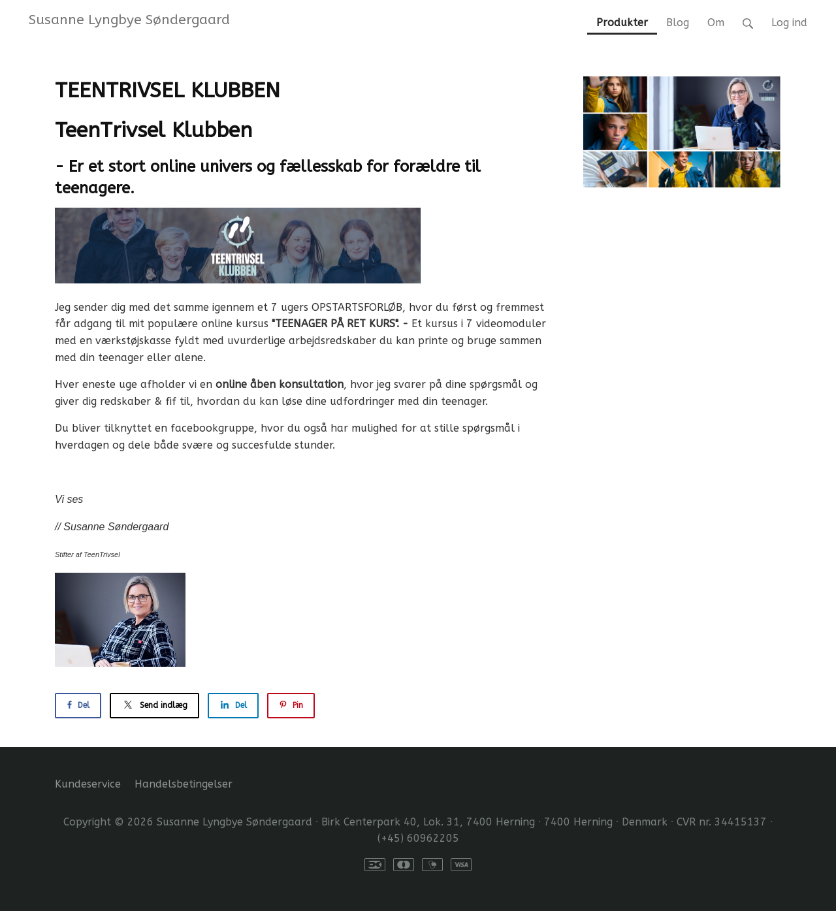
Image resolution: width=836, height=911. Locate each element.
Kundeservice (88, 784)
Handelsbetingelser (184, 784)
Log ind (789, 22)
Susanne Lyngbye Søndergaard (129, 19)
